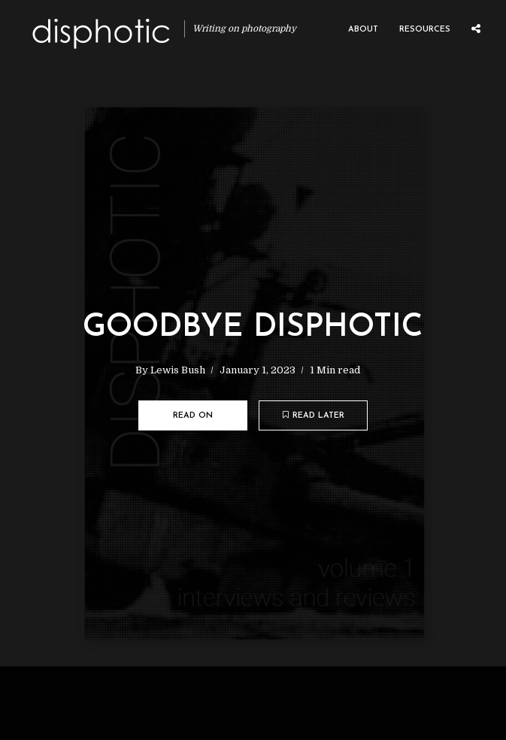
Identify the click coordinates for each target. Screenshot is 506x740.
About (363, 30)
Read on (193, 416)
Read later (313, 415)
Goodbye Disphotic (253, 328)
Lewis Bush (177, 370)
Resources (424, 30)
